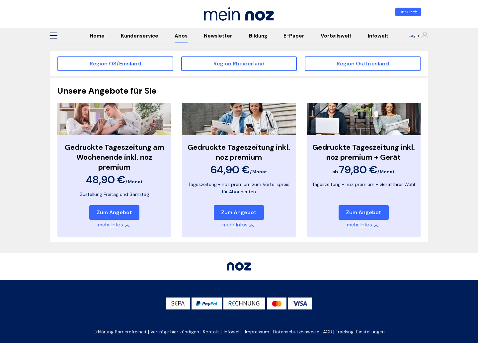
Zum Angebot (114, 212)
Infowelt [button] (232, 332)
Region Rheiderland (239, 63)
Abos (181, 36)
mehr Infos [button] (110, 224)
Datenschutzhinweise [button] (296, 332)
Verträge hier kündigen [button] (174, 332)
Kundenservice (139, 36)
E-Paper (293, 36)
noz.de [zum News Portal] (408, 12)
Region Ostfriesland (363, 63)
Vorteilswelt (336, 36)
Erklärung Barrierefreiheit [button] (120, 332)
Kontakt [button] (211, 332)
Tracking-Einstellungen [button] (360, 332)
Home (97, 36)
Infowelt (378, 36)
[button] (53, 35)
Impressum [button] (257, 332)
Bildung (258, 36)
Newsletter (218, 36)
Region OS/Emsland (115, 63)
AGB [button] (327, 332)
